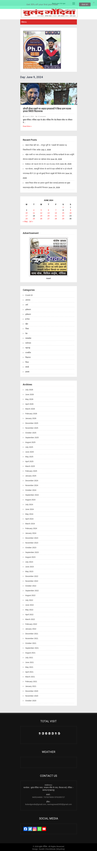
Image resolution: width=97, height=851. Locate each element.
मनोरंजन (28, 342)
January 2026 (30, 417)
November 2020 (31, 695)
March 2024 (30, 522)
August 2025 (30, 441)
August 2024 (30, 498)
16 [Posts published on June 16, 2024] (70, 212)
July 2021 (29, 656)
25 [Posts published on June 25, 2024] (34, 217)
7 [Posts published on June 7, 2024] (55, 209)
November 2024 (31, 484)
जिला (27, 327)
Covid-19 (29, 294)
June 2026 (29, 393)
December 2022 (31, 575)
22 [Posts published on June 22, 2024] (63, 214)
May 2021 (29, 666)
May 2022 (29, 608)
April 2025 (29, 460)
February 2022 (31, 623)
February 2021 (31, 680)
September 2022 (32, 589)
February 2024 (31, 527)
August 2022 (30, 594)
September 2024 (32, 494)
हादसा (27, 371)
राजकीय (28, 351)
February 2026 (31, 412)
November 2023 (31, 541)
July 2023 (29, 561)
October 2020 (30, 699)
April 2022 (29, 613)
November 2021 (31, 637)
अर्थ (26, 304)
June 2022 (29, 604)
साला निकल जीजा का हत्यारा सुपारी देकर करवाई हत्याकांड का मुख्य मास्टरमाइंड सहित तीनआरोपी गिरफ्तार (46, 183)
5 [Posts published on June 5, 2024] (41, 209)
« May (25, 220)
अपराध (27, 299)
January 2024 (30, 532)
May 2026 (29, 398)
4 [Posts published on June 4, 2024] (33, 209)
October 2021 (30, 642)
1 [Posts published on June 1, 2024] (63, 206)
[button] (27, 48)
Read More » (27, 125)
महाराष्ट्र (27, 347)
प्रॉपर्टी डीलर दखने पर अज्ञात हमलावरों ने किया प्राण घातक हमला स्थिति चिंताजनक (47, 108)
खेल (26, 323)
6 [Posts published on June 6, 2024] (48, 209)
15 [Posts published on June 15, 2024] (63, 212)
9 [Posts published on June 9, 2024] (70, 209)
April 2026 (29, 403)
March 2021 (30, 675)
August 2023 (30, 556)
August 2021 (30, 651)
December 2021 (31, 632)
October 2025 (30, 431)
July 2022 (29, 599)
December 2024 (31, 479)
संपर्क (27, 366)
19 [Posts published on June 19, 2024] (41, 214)
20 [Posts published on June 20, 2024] (49, 214)
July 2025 (29, 446)
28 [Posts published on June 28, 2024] (56, 217)
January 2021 (30, 685)
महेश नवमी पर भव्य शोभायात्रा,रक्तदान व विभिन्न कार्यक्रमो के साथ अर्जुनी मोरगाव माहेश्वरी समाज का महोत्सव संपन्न (48, 155)
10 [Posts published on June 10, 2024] (27, 212)
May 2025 (29, 455)
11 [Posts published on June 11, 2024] (34, 212)
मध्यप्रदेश (28, 337)
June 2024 (29, 508)
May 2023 (29, 570)
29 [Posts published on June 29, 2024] (63, 217)
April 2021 (29, 671)
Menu (24, 21)
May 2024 (29, 513)
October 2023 (30, 546)
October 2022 (30, 584)
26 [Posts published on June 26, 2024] (41, 217)
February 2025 (31, 470)
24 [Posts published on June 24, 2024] (27, 217)
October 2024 (30, 489)
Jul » (31, 220)
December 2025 (31, 422)
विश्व (27, 361)
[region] (48, 48)
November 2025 (31, 427)
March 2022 (30, 618)
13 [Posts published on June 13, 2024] (49, 212)
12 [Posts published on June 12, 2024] (41, 212)
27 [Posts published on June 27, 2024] (49, 217)
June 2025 (29, 451)
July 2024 (29, 503)
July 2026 (29, 388)
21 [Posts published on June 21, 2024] (56, 214)
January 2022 (30, 628)
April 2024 (29, 518)
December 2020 (31, 690)
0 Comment (42, 115)
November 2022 (31, 580)
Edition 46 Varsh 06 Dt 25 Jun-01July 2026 (42, 163)
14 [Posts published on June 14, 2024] (56, 212)
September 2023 (32, 551)
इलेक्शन (28, 308)
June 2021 (29, 661)
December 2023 (31, 537)
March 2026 (30, 407)
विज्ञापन (28, 356)
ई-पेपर (27, 318)
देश (26, 332)
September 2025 (32, 436)
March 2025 (30, 465)
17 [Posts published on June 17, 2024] (27, 214)
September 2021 (32, 647)
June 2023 (29, 565)
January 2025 (30, 474)
